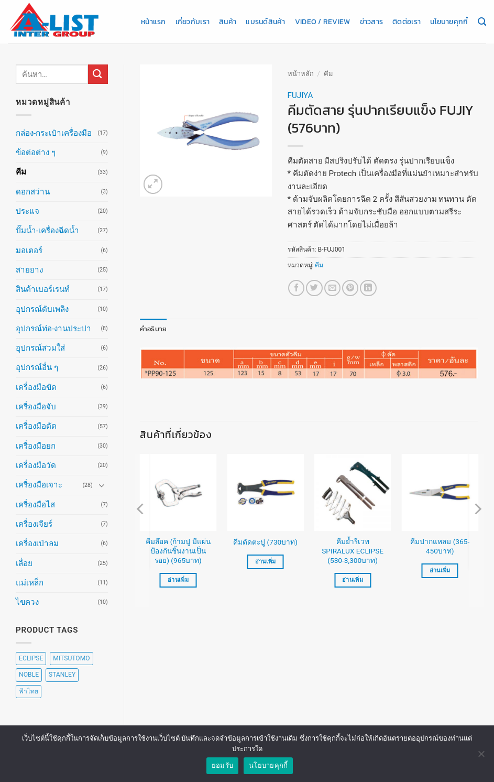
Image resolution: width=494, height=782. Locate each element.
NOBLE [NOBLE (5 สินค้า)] (29, 674)
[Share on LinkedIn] (368, 288)
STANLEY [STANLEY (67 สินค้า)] (62, 674)
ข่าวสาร (371, 21)
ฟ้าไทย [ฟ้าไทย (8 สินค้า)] (28, 691)
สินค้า (227, 21)
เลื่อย (24, 563)
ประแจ (27, 211)
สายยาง (29, 270)
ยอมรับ (222, 765)
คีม (21, 172)
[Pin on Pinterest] (350, 288)
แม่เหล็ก (29, 583)
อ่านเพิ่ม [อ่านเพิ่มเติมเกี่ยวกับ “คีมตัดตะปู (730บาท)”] (265, 561)
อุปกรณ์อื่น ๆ (37, 367)
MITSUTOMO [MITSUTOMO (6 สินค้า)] (71, 658)
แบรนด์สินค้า (265, 21)
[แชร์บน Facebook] (296, 288)
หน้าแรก (153, 21)
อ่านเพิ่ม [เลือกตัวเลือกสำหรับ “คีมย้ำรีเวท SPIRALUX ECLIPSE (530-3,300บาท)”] (352, 579)
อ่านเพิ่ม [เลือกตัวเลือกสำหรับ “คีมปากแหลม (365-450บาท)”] (440, 570)
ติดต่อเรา (406, 21)
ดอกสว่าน (33, 192)
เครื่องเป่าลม (37, 543)
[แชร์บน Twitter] (314, 288)
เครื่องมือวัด (36, 465)
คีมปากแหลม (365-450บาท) (439, 546)
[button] (153, 184)
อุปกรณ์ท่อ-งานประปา (53, 328)
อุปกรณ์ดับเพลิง (42, 309)
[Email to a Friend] (332, 288)
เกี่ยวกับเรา (192, 21)
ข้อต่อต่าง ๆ (36, 152)
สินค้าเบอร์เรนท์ (43, 289)
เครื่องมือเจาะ (39, 485)
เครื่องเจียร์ (34, 524)
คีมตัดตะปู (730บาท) (265, 541)
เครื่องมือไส (35, 504)
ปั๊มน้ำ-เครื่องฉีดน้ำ (47, 230)
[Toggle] (101, 485)
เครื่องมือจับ (36, 406)
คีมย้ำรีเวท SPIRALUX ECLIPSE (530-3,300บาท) (352, 550)
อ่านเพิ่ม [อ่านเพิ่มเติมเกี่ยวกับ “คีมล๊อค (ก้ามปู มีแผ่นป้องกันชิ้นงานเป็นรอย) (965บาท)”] (178, 579)
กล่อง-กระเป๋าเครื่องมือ (54, 133)
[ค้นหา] (482, 22)
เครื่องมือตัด (36, 426)
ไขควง (27, 602)
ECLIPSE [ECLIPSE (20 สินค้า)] (31, 658)
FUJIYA (300, 95)
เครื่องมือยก (36, 446)
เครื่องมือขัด (36, 387)
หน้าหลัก (301, 74)
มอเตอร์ (29, 250)
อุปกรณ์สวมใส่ (40, 348)
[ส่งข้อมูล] (98, 74)
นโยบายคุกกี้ (449, 21)
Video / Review (322, 21)
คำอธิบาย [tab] (151, 328)
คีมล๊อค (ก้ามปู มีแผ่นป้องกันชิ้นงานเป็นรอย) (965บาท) (178, 550)
